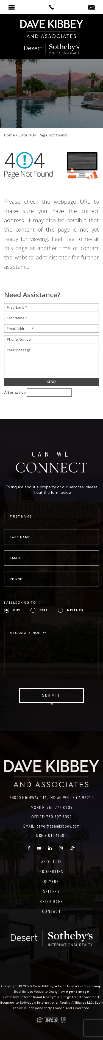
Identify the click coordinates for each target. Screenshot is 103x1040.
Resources (51, 901)
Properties (51, 871)
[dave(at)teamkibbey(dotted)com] (91, 7)
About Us (51, 861)
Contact (51, 911)
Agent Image (77, 991)
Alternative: (15, 392)
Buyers (51, 881)
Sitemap (94, 986)
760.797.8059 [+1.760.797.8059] (59, 816)
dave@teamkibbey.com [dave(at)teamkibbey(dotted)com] (58, 826)
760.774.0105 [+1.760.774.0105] (60, 807)
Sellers (51, 891)
